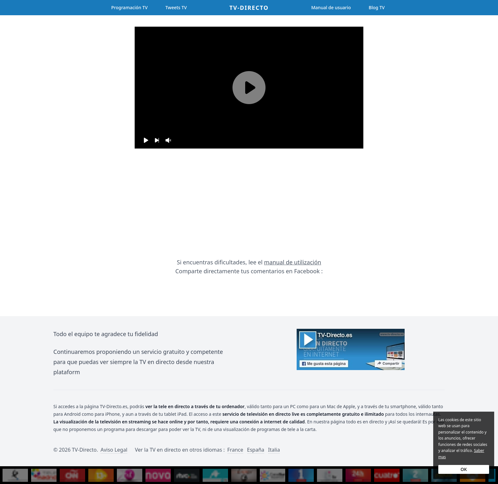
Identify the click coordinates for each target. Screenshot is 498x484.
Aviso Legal (113, 449)
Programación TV (129, 7)
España (255, 449)
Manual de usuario (331, 7)
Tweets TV (176, 7)
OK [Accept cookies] (464, 469)
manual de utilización (292, 262)
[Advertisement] (249, 203)
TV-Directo (249, 7)
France (235, 449)
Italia (274, 449)
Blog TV (377, 7)
